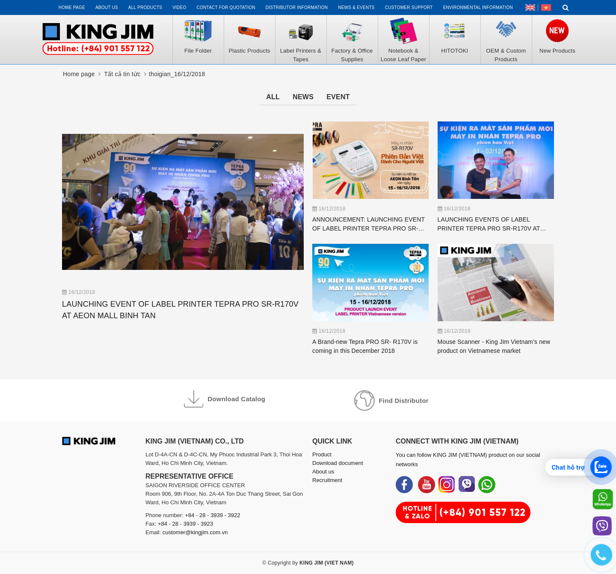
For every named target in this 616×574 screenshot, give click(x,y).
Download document (337, 463)
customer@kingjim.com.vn (195, 532)
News (303, 97)
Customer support (409, 7)
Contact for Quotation (226, 7)
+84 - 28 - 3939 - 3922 (212, 515)
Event (338, 97)
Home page (72, 7)
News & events (356, 7)
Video (179, 7)
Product (322, 454)
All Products (145, 7)
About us (106, 7)
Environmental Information (478, 7)
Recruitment (327, 480)
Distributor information (297, 7)
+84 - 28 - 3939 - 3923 (185, 524)
